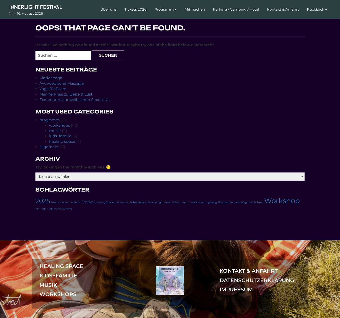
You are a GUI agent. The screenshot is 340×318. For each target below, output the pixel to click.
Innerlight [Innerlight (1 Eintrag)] (157, 202)
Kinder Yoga (50, 78)
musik (55, 131)
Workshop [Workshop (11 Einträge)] (282, 201)
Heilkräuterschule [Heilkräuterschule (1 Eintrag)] (139, 202)
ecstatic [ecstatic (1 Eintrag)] (76, 202)
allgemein (48, 147)
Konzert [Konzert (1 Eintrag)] (182, 202)
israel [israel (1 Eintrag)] (167, 202)
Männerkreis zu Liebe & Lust (66, 94)
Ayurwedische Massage (61, 83)
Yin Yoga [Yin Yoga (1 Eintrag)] (40, 208)
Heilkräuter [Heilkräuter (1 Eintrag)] (121, 202)
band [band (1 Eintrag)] (54, 202)
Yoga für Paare (52, 89)
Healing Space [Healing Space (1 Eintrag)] (105, 202)
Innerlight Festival (35, 7)
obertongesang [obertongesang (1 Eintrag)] (207, 202)
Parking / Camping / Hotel (236, 9)
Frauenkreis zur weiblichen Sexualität (74, 99)
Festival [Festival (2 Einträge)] (88, 202)
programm (49, 120)
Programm (164, 9)
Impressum (236, 289)
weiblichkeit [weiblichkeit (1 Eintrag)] (255, 202)
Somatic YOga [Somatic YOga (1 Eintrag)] (238, 202)
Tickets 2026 (135, 9)
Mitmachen (195, 9)
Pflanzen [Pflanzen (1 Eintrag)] (223, 202)
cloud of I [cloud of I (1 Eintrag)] (64, 202)
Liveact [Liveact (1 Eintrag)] (192, 202)
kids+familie (60, 136)
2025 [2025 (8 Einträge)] (42, 201)
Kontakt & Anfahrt (283, 9)
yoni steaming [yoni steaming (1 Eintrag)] (63, 208)
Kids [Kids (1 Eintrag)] (174, 202)
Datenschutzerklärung (257, 280)
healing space (62, 141)
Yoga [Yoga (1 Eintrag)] (50, 208)
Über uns (108, 9)
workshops (59, 125)
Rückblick (315, 9)
